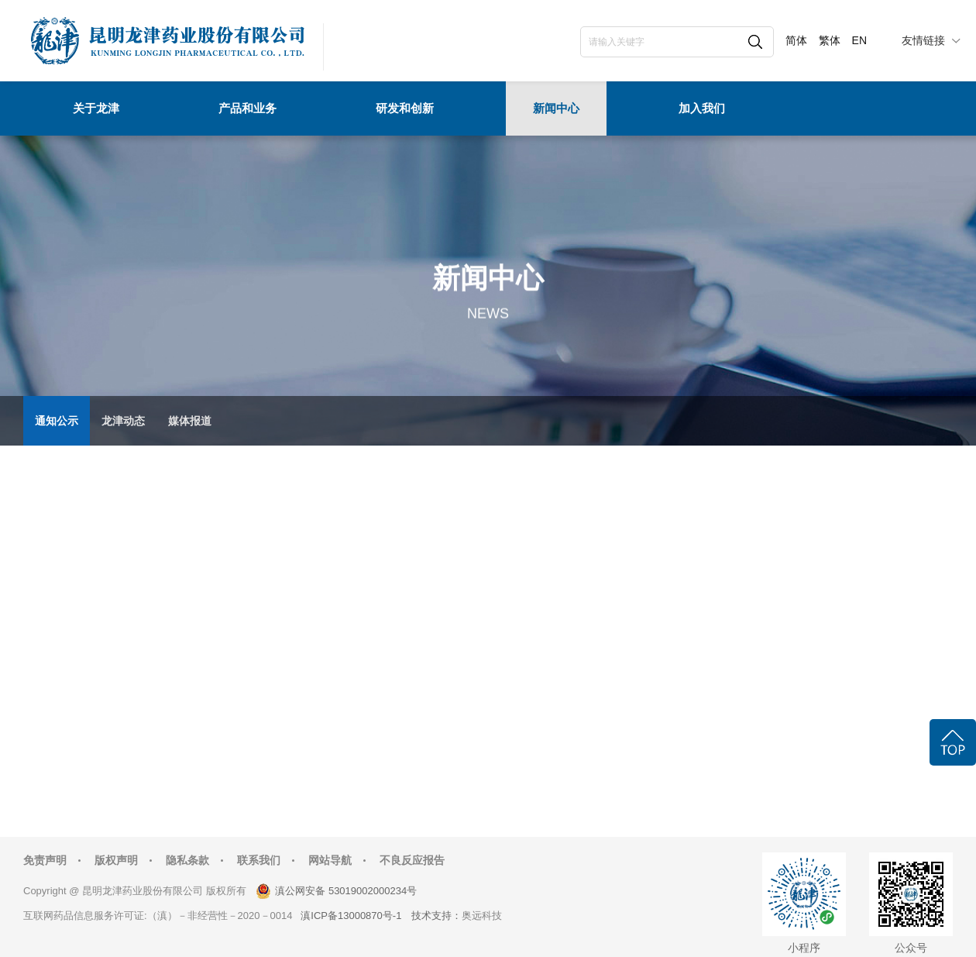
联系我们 (258, 860)
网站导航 (330, 860)
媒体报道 (189, 421)
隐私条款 (187, 860)
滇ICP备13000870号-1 (351, 915)
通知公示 (56, 421)
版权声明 (116, 860)
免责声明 (45, 860)
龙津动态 (123, 421)
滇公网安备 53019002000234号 (346, 891)
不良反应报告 (412, 860)
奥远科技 (482, 915)
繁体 (829, 40)
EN (859, 40)
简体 (796, 40)
